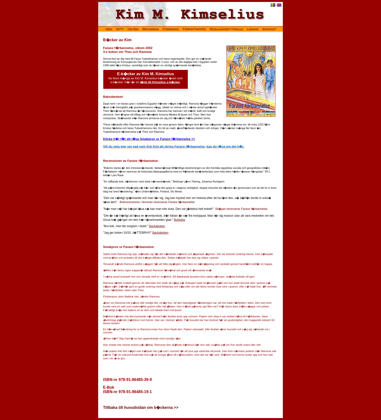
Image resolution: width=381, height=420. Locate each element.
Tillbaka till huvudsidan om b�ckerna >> (140, 407)
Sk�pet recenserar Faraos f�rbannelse (241, 209)
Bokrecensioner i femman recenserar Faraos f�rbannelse (157, 202)
